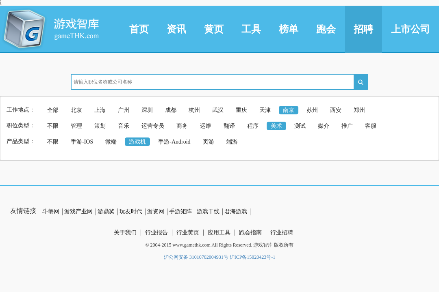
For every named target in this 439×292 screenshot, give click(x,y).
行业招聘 (281, 233)
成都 (170, 110)
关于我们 (125, 233)
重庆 (241, 110)
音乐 (123, 126)
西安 (335, 110)
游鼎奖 (106, 211)
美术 (276, 126)
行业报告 (156, 233)
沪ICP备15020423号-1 (253, 257)
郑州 (359, 110)
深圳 (147, 110)
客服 (370, 126)
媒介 (323, 126)
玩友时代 (131, 211)
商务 (182, 126)
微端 (111, 142)
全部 (53, 110)
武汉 (218, 110)
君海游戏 (235, 211)
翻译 (229, 126)
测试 (300, 126)
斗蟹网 (50, 211)
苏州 (312, 110)
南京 (288, 110)
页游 (208, 142)
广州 (123, 110)
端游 (232, 142)
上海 (100, 110)
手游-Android (174, 142)
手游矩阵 (180, 211)
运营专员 (152, 126)
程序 (253, 126)
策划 (100, 126)
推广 (347, 126)
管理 (76, 126)
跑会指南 (250, 233)
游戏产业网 (78, 211)
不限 (53, 126)
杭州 (194, 110)
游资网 (155, 211)
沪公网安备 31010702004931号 (196, 257)
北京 (76, 110)
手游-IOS (82, 142)
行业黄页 (187, 233)
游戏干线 (208, 211)
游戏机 (137, 142)
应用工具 (219, 233)
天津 (265, 110)
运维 (205, 126)
